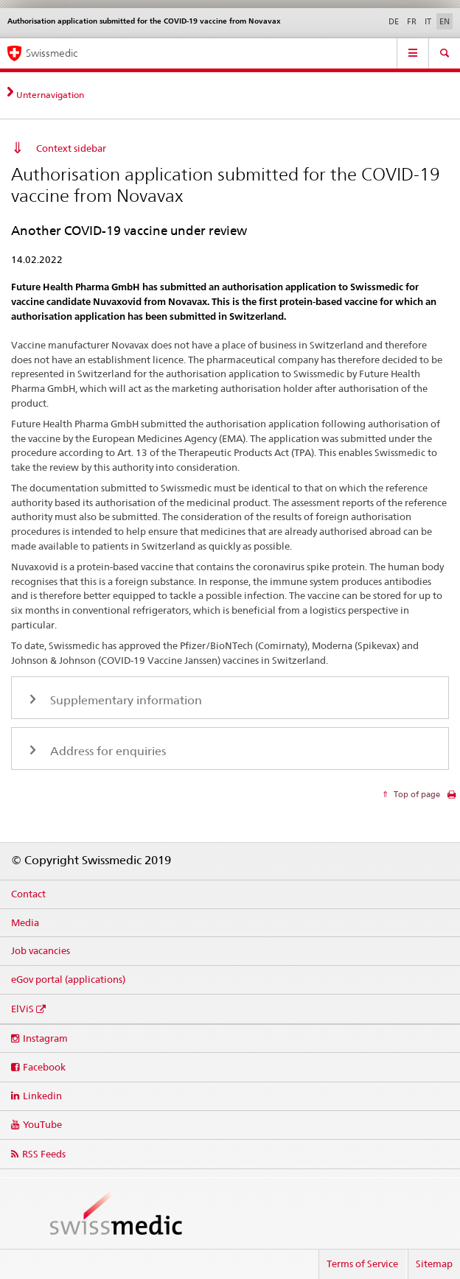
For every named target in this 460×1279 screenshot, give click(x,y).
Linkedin (42, 1095)
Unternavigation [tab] (50, 94)
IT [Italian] (428, 21)
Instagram (45, 1038)
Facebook (44, 1067)
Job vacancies (40, 950)
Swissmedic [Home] (51, 53)
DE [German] (393, 21)
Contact (28, 894)
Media (25, 922)
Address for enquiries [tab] (106, 751)
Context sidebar (71, 148)
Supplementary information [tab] (124, 700)
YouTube (42, 1124)
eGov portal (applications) (68, 979)
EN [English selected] (444, 21)
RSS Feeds (44, 1154)
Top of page (415, 794)
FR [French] (412, 21)
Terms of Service (362, 1263)
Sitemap (434, 1263)
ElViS (22, 1009)
